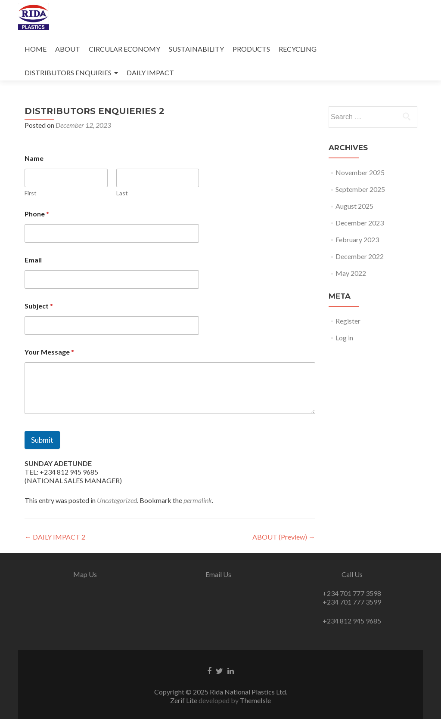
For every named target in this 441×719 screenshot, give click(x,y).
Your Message (49, 352)
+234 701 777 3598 (352, 593)
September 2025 (360, 189)
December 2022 (359, 256)
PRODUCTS (251, 49)
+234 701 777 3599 (352, 602)
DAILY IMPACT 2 (55, 537)
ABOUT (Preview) (283, 537)
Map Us (85, 574)
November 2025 (360, 172)
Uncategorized (117, 500)
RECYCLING (298, 49)
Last (122, 193)
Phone (37, 214)
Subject (39, 306)
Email (33, 260)
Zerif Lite (184, 700)
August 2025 (354, 206)
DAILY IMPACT (150, 72)
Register (347, 321)
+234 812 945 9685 (352, 621)
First (31, 193)
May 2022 (350, 273)
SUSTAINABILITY (196, 49)
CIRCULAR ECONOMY (124, 49)
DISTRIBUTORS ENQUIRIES (68, 72)
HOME (36, 49)
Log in (344, 337)
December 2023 (359, 223)
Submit (42, 439)
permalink (197, 500)
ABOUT (67, 49)
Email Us (218, 574)
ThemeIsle (255, 700)
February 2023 (357, 239)
